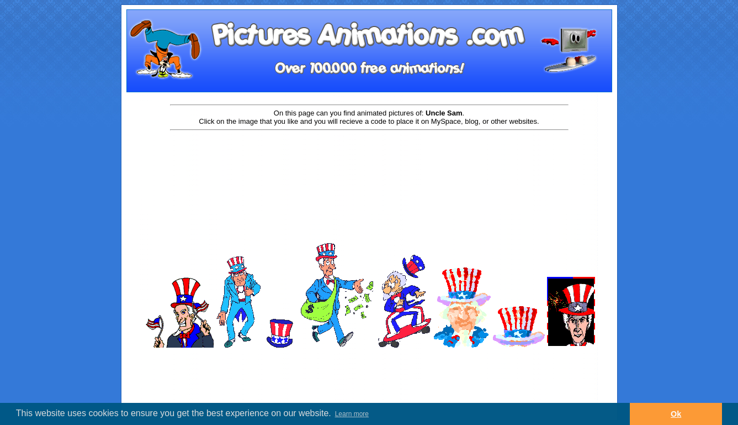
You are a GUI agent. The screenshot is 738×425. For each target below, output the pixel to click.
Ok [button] (676, 414)
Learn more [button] (352, 414)
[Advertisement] (369, 167)
